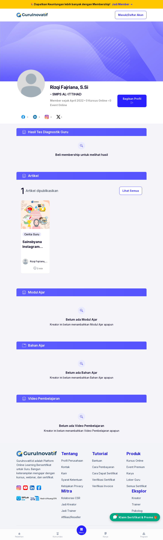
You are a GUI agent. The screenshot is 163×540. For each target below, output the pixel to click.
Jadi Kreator (68, 504)
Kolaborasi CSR (70, 498)
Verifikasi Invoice (102, 486)
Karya (130, 473)
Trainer (136, 504)
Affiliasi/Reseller (71, 517)
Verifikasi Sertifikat (103, 479)
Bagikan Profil (132, 101)
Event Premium (136, 467)
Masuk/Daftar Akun (130, 14)
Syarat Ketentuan (71, 479)
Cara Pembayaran (103, 467)
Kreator (136, 498)
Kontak (65, 467)
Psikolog (137, 510)
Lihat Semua (130, 190)
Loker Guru (133, 479)
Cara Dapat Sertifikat (105, 473)
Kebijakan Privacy (72, 486)
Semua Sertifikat (137, 486)
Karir (64, 473)
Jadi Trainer (68, 510)
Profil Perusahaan (72, 460)
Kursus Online (135, 460)
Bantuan (97, 460)
